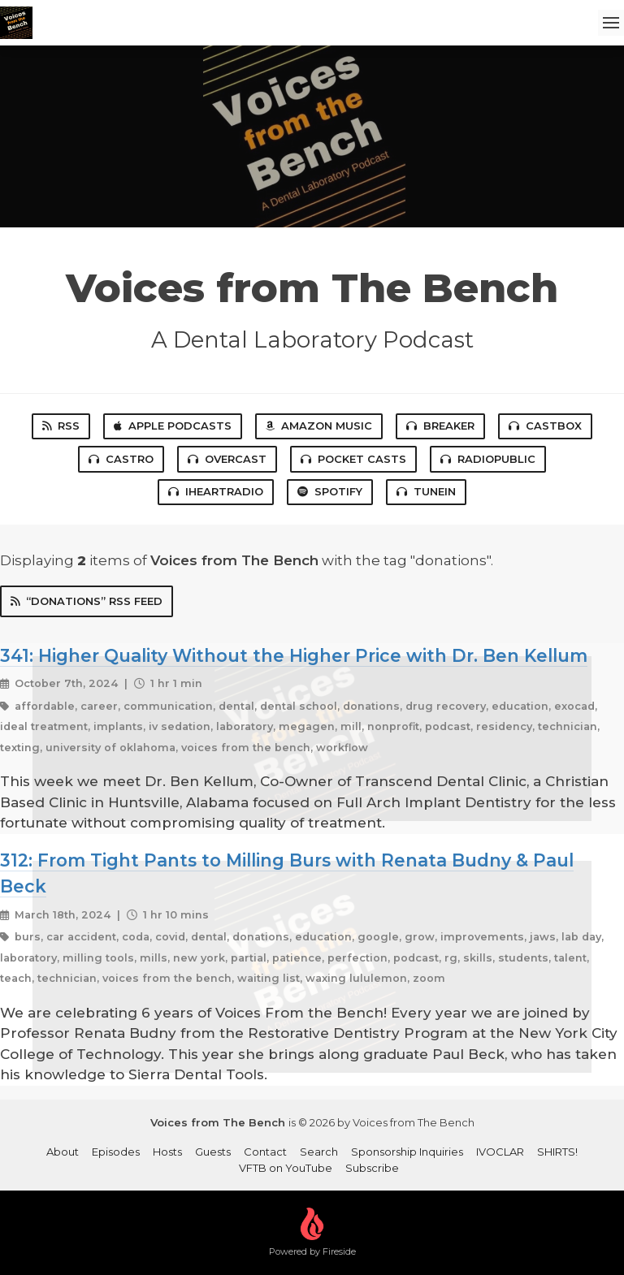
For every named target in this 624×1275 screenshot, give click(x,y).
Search (319, 1151)
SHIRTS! (557, 1151)
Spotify (329, 491)
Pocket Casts (353, 458)
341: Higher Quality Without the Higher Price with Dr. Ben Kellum (293, 655)
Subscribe (372, 1167)
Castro (121, 458)
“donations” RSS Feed (86, 600)
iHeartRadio (215, 491)
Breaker (440, 425)
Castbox (545, 425)
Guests (213, 1151)
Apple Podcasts (173, 425)
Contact (265, 1151)
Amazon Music (319, 425)
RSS (61, 425)
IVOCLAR (500, 1151)
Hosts (167, 1151)
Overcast (227, 458)
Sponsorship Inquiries (407, 1151)
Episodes (116, 1151)
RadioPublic (487, 458)
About (62, 1151)
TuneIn (426, 491)
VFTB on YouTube (285, 1167)
